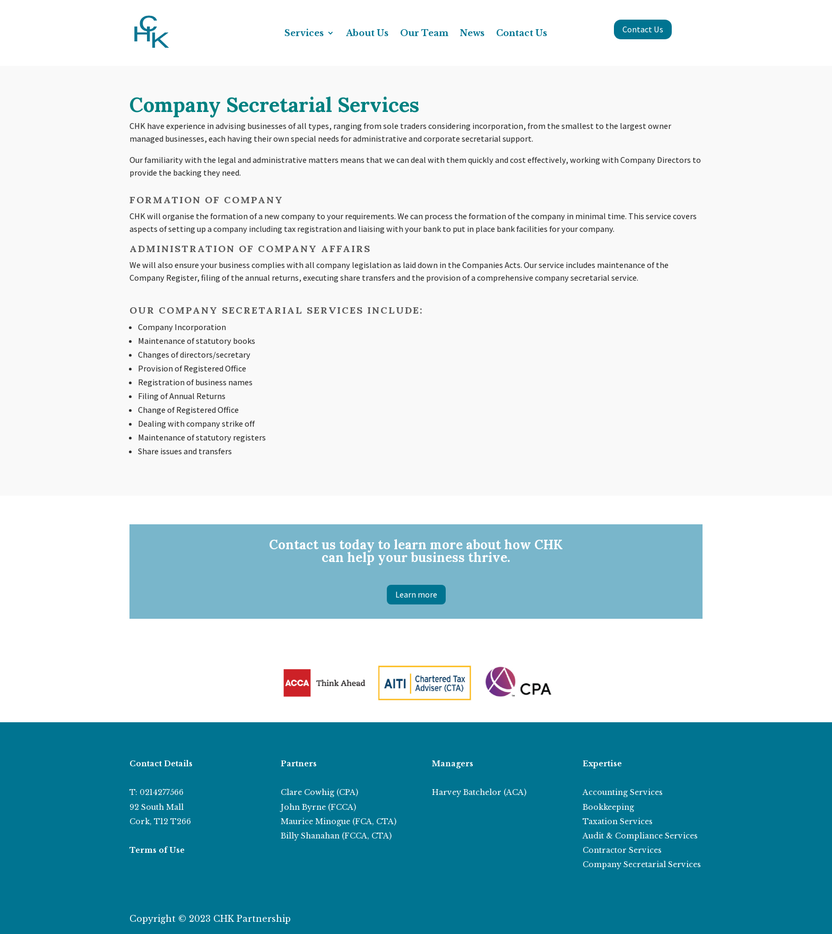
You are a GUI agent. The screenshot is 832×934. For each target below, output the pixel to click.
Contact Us (521, 33)
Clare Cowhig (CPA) (319, 792)
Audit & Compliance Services (640, 836)
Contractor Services (622, 850)
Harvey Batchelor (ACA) (479, 792)
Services (304, 33)
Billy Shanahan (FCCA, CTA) (336, 836)
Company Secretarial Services (642, 864)
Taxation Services (618, 821)
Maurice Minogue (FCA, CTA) (338, 821)
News (472, 33)
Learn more (416, 594)
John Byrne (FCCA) (318, 807)
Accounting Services (623, 792)
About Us (367, 33)
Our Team (424, 33)
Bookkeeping (608, 807)
